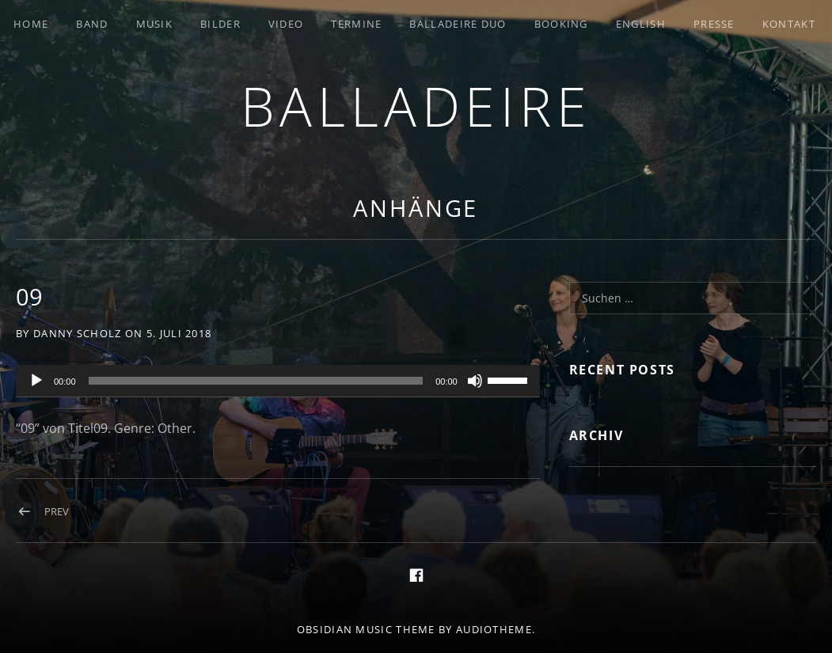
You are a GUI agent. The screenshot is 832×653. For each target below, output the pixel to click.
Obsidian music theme (366, 629)
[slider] (256, 381)
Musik (154, 24)
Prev (56, 511)
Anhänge (415, 207)
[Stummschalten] (475, 381)
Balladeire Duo (457, 24)
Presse (714, 24)
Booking (561, 24)
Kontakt (788, 24)
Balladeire (416, 105)
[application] (278, 381)
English (641, 24)
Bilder (220, 24)
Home (30, 24)
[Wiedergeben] (36, 381)
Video (286, 24)
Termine (356, 24)
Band (92, 24)
